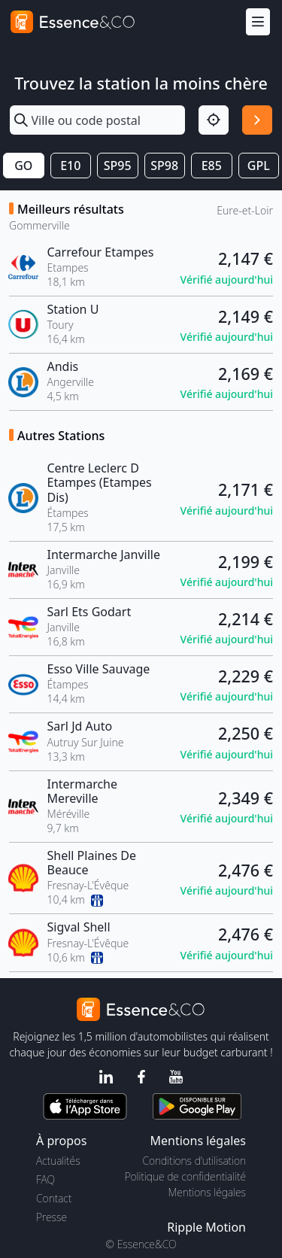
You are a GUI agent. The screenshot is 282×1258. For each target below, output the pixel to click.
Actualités (58, 1160)
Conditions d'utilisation (194, 1160)
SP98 (164, 165)
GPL (258, 165)
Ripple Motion (206, 1227)
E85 (212, 165)
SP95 (118, 165)
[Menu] (258, 22)
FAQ (45, 1179)
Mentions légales (207, 1192)
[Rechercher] (257, 120)
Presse (51, 1217)
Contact (53, 1198)
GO (23, 165)
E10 (70, 165)
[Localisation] (214, 120)
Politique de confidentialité (185, 1176)
